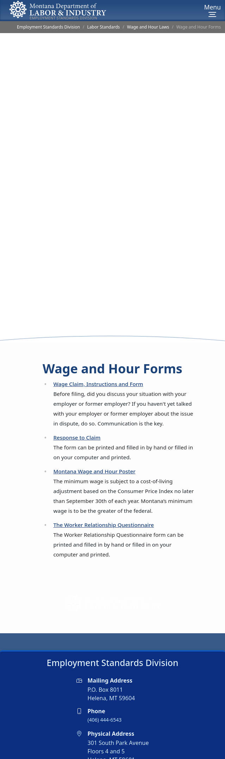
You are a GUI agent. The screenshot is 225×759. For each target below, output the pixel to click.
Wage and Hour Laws (148, 27)
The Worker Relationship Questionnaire (104, 503)
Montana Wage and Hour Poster (95, 449)
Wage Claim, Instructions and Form (98, 362)
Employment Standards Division (48, 27)
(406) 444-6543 (105, 698)
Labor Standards (103, 27)
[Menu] (212, 10)
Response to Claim (77, 415)
